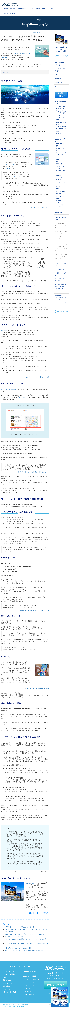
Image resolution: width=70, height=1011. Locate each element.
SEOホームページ (35, 32)
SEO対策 (4, 57)
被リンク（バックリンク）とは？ (38, 207)
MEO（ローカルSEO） (9, 389)
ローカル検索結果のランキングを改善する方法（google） (31, 472)
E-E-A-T (4, 330)
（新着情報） (29, 994)
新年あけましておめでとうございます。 (61, 232)
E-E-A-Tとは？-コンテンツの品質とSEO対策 (35, 377)
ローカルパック (24, 397)
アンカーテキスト (10, 164)
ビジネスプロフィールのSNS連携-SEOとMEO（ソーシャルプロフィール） (61, 247)
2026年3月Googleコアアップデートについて (61, 225)
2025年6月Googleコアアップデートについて (61, 239)
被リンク (8, 168)
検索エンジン (18, 176)
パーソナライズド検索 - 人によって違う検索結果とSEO (61, 256)
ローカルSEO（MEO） (23, 53)
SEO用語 (46, 32)
